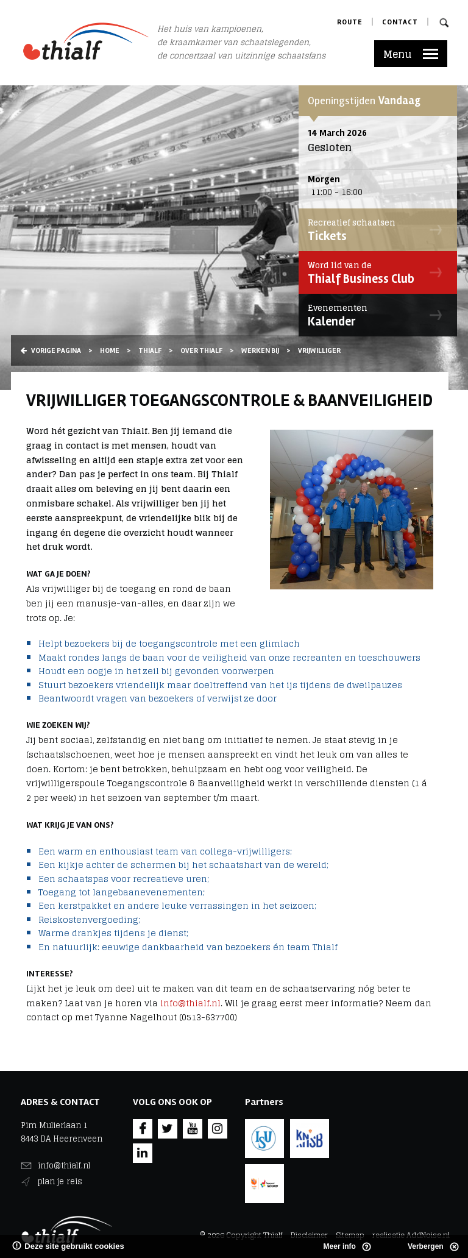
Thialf (149, 350)
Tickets (375, 230)
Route (350, 22)
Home (109, 350)
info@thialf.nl (190, 1003)
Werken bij (260, 350)
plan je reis (60, 1181)
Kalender (375, 315)
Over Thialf (201, 350)
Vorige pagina (51, 350)
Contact (400, 22)
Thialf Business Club (375, 272)
